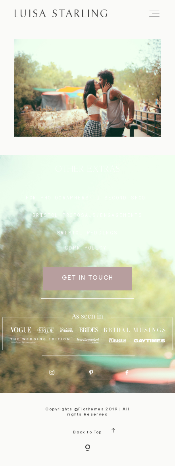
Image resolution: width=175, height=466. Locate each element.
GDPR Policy (86, 248)
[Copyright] (87, 448)
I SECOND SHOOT (123, 198)
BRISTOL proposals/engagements (87, 215)
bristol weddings (87, 233)
